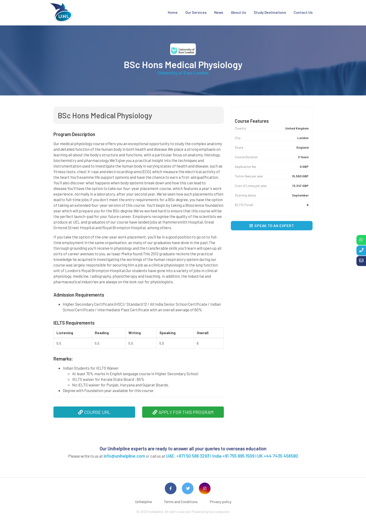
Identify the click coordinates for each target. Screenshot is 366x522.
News (218, 12)
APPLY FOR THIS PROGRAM (183, 412)
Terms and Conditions (181, 501)
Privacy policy (220, 501)
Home (173, 12)
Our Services (196, 12)
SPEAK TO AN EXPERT (271, 225)
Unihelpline (143, 501)
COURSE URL (94, 412)
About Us (238, 12)
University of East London (183, 72)
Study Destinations (270, 12)
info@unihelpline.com (124, 456)
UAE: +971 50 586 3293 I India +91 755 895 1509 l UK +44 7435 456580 (232, 456)
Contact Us (303, 12)
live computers (219, 512)
